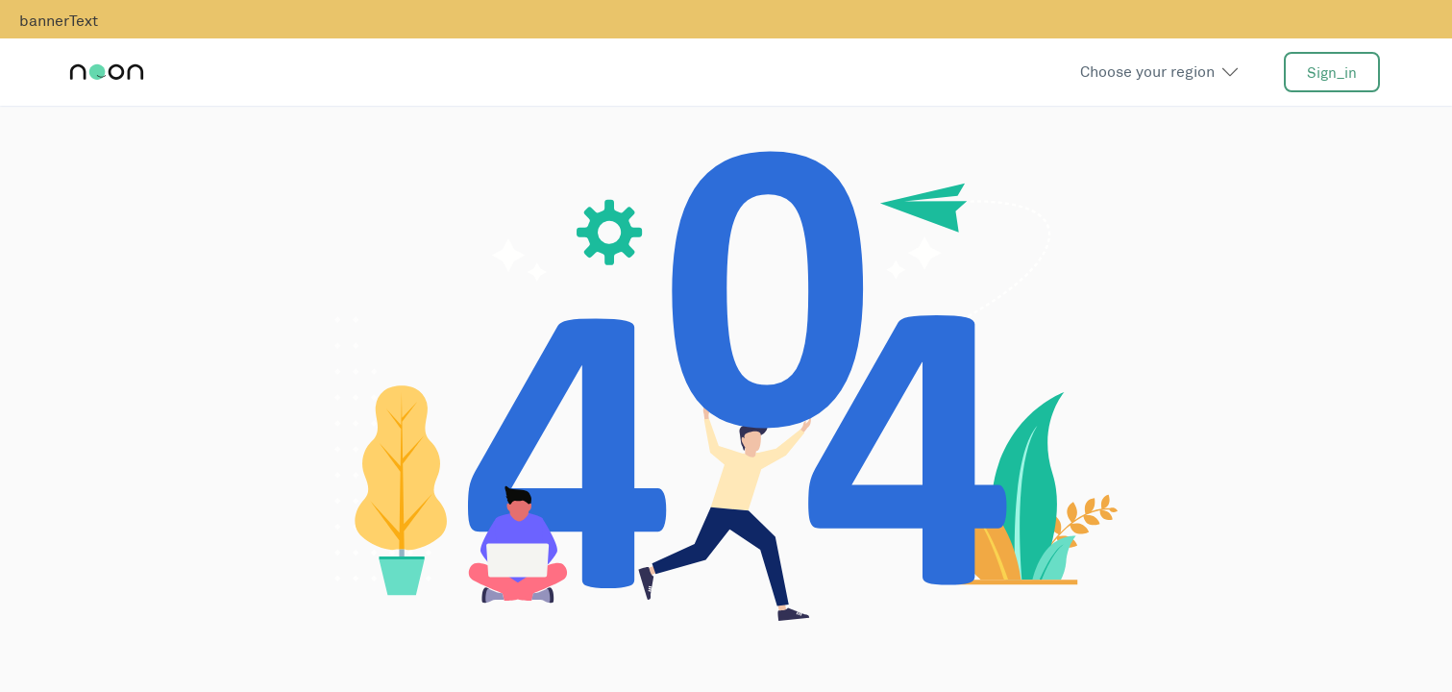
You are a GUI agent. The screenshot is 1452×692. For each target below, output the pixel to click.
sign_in (1332, 72)
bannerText (58, 21)
